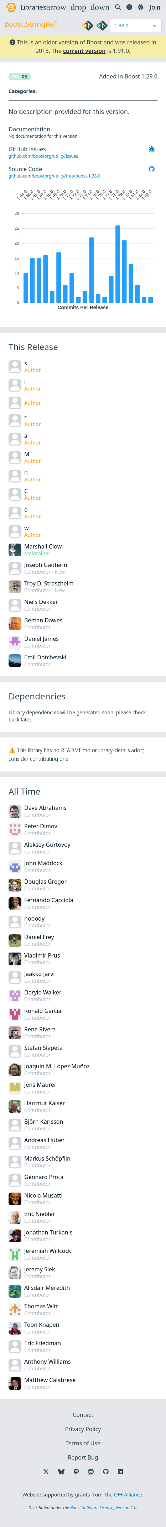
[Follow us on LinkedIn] (120, 1471)
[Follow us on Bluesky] (61, 1471)
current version (84, 51)
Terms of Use (83, 1443)
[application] (83, 248)
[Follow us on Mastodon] (76, 1471)
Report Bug (83, 1457)
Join (154, 7)
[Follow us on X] (46, 1471)
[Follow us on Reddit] (91, 1471)
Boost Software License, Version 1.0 (103, 1508)
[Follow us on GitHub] (106, 1471)
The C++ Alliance (123, 1494)
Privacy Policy (83, 1429)
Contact (83, 1415)
